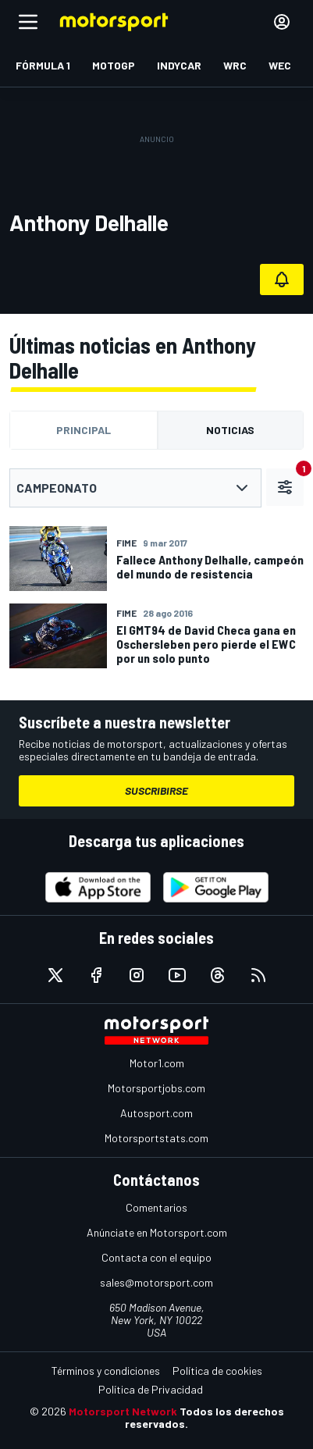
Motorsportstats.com (156, 1138)
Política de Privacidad (150, 1389)
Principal (83, 429)
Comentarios (156, 1207)
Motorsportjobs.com (156, 1088)
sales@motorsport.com (156, 1282)
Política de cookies (217, 1370)
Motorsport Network (123, 1411)
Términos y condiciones (106, 1370)
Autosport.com (156, 1113)
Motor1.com (157, 1063)
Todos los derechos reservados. (204, 1417)
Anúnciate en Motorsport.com (157, 1232)
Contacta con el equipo (156, 1257)
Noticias (230, 429)
